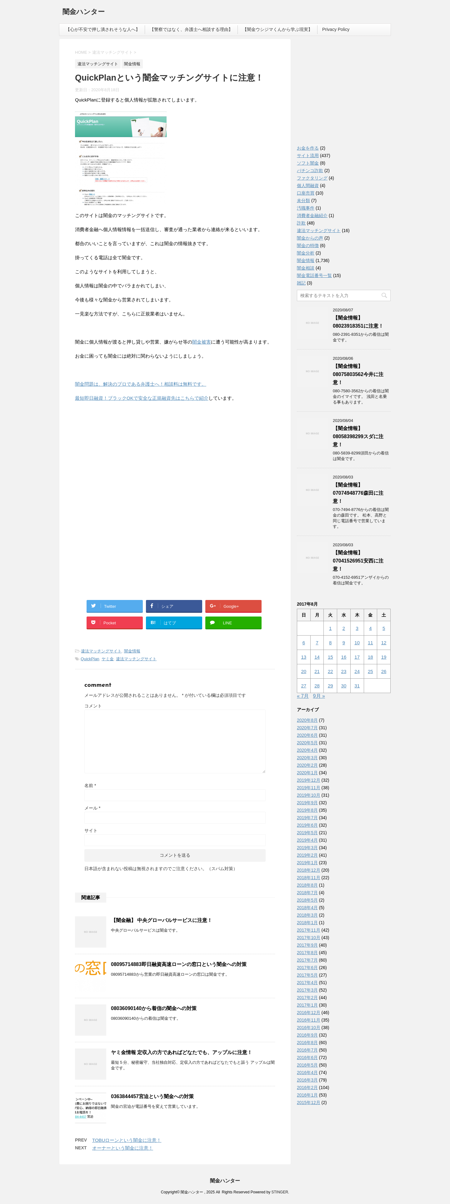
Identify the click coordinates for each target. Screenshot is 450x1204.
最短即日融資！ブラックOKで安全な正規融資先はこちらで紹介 (141, 398)
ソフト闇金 (308, 163)
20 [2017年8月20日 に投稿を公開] (304, 671)
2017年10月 (308, 937)
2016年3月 (307, 1080)
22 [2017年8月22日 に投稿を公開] (330, 671)
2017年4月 (307, 982)
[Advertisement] (122, 447)
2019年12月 (308, 780)
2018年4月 (307, 907)
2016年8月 (307, 1042)
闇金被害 (201, 341)
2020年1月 (307, 772)
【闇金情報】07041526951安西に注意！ (358, 561)
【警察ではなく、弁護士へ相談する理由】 (191, 29)
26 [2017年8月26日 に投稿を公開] (384, 671)
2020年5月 (307, 742)
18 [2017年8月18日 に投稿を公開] (370, 657)
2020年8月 (307, 720)
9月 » (319, 696)
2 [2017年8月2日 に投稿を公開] (343, 628)
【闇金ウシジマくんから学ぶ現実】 (277, 29)
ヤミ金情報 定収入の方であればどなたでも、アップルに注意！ (181, 1052)
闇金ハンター (83, 12)
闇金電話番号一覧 (314, 275)
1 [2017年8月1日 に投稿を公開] (330, 628)
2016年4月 (307, 1072)
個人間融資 (308, 185)
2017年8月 (307, 952)
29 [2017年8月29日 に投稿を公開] (330, 685)
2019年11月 (308, 787)
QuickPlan (90, 659)
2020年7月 (307, 727)
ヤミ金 (108, 659)
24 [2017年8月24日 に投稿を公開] (357, 671)
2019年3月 (307, 847)
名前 (90, 785)
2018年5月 (307, 900)
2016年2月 (307, 1087)
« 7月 (303, 696)
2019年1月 (307, 862)
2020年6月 (307, 735)
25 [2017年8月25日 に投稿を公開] (370, 671)
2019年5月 (307, 832)
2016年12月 (308, 1012)
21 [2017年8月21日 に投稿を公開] (317, 671)
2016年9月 (307, 1035)
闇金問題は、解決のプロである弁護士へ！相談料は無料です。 (140, 384)
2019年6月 (307, 825)
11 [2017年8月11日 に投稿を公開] (370, 642)
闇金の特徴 (308, 245)
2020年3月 (307, 757)
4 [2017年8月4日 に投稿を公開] (370, 628)
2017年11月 (308, 930)
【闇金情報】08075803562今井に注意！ (358, 374)
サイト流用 (308, 155)
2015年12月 (308, 1102)
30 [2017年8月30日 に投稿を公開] (344, 685)
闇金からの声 (310, 237)
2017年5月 (307, 975)
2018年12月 (308, 870)
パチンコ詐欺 (310, 170)
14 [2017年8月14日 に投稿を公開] (317, 657)
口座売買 (305, 193)
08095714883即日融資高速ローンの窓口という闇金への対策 (179, 964)
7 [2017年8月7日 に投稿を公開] (317, 642)
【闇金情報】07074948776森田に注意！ (358, 493)
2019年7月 (307, 817)
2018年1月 (307, 922)
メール (92, 807)
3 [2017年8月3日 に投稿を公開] (357, 628)
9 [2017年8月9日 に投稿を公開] (343, 642)
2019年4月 (307, 840)
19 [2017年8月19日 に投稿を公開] (384, 657)
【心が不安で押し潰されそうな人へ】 (103, 29)
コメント (93, 705)
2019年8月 (307, 810)
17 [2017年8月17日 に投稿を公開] (357, 657)
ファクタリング (312, 178)
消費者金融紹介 (312, 215)
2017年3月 (307, 990)
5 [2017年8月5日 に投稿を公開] (383, 628)
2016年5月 (307, 1065)
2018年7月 (307, 892)
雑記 (301, 282)
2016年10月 (308, 1027)
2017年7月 (307, 960)
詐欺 (301, 222)
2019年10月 (308, 795)
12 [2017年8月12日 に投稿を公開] (384, 642)
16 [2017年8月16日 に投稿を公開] (344, 657)
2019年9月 (307, 802)
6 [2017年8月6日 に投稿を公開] (303, 642)
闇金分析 (305, 252)
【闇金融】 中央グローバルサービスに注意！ (161, 920)
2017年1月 (307, 1005)
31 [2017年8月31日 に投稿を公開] (357, 685)
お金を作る (308, 148)
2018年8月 (307, 885)
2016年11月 (308, 1020)
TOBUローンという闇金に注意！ (126, 1140)
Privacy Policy (335, 29)
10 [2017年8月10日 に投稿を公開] (357, 642)
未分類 (303, 200)
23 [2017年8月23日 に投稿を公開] (344, 671)
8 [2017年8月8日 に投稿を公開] (330, 642)
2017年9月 (307, 945)
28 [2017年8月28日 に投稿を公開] (317, 685)
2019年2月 (307, 855)
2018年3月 (307, 915)
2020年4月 (307, 750)
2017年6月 (307, 967)
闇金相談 (305, 267)
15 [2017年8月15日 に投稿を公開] (330, 657)
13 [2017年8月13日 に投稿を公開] (304, 657)
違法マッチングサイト (101, 651)
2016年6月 (307, 1057)
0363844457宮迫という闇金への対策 (152, 1096)
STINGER (279, 1192)
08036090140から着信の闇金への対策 (154, 1008)
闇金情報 (132, 651)
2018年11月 (308, 877)
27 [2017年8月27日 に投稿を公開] (304, 685)
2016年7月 (307, 1050)
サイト (91, 830)
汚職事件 (305, 208)
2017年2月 (307, 997)
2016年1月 (307, 1095)
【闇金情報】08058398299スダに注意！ (358, 436)
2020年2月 (307, 765)
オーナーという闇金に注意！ (122, 1148)
